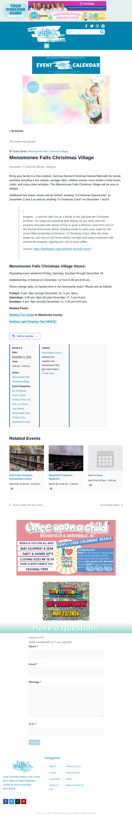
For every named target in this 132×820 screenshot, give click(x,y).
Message (35, 683)
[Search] (102, 32)
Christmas (21, 391)
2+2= (32, 725)
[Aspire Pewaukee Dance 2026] (67, 15)
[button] (46, 45)
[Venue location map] (88, 366)
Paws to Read (95, 475)
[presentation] (26, 458)
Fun (28, 400)
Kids (14, 404)
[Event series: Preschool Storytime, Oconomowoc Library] (12, 489)
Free (23, 400)
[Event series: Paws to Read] (90, 485)
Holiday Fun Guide (21, 315)
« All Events (16, 131)
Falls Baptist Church (51, 353)
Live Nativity (18, 409)
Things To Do (18, 417)
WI (13, 391)
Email (33, 665)
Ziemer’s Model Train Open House (31, 505)
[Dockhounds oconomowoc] (66, 601)
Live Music (23, 404)
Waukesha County (21, 422)
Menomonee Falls (20, 413)
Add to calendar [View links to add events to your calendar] (25, 336)
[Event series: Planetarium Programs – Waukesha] (51, 489)
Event (15, 395)
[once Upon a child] (66, 547)
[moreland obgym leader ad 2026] (67, 5)
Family (22, 395)
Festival (16, 400)
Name (33, 646)
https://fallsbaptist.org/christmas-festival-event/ (62, 249)
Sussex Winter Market (107, 505)
